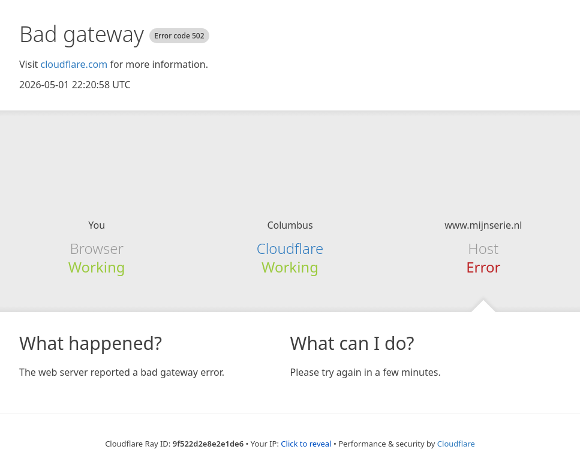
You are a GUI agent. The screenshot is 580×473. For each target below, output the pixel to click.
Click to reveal (306, 443)
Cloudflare (290, 248)
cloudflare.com (73, 64)
